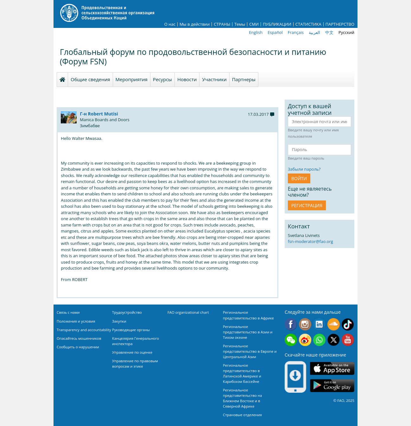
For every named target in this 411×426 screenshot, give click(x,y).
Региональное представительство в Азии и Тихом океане (248, 332)
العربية (314, 32)
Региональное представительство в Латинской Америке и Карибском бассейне (242, 373)
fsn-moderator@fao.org (310, 241)
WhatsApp (319, 340)
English (255, 32)
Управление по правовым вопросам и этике (135, 363)
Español (275, 32)
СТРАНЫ (222, 24)
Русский (346, 32)
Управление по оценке (132, 352)
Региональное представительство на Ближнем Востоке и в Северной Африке (242, 398)
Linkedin (319, 324)
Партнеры (244, 79)
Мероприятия (132, 79)
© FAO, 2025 (343, 400)
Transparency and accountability (84, 329)
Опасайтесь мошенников (79, 338)
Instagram (305, 324)
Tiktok (348, 324)
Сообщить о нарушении (78, 346)
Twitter (333, 340)
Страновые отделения (242, 414)
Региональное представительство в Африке (248, 315)
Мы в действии (195, 24)
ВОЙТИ (299, 178)
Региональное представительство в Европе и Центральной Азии (249, 351)
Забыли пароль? (304, 169)
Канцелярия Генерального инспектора (135, 341)
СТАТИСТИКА (308, 24)
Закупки (119, 321)
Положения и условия (76, 321)
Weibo (305, 340)
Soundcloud (333, 324)
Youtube (348, 340)
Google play (332, 385)
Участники (214, 79)
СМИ (254, 24)
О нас (169, 24)
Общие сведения (90, 79)
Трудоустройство (127, 312)
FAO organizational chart (188, 312)
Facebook (291, 324)
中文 (329, 32)
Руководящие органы (131, 329)
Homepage (62, 80)
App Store (332, 368)
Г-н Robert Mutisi (99, 114)
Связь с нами (68, 312)
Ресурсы (162, 79)
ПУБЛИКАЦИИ (277, 24)
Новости (187, 79)
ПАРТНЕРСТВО (340, 24)
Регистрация (306, 205)
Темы (239, 24)
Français (296, 32)
